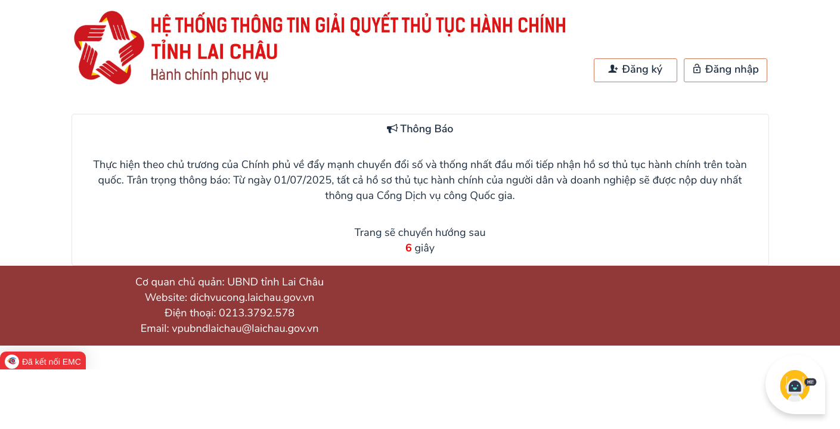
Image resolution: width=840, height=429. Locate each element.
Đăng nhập (725, 70)
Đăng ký (635, 70)
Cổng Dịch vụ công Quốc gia (445, 196)
